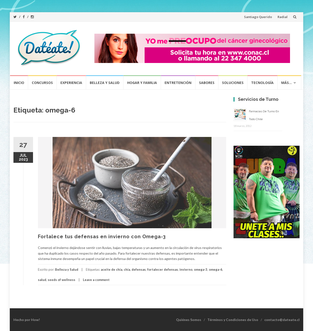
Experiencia (71, 82)
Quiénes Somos (188, 320)
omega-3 (200, 269)
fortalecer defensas (162, 269)
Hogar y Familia (142, 82)
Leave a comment (96, 280)
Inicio (19, 82)
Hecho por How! (26, 320)
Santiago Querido (258, 17)
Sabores (206, 82)
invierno (185, 269)
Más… (286, 82)
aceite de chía (111, 269)
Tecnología (262, 82)
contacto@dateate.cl (282, 320)
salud (42, 280)
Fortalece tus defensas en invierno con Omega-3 (102, 236)
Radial (283, 17)
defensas (139, 269)
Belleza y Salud (105, 82)
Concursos (42, 82)
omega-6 (215, 269)
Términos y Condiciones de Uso (232, 320)
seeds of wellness (61, 280)
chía (127, 269)
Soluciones (233, 82)
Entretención (178, 82)
